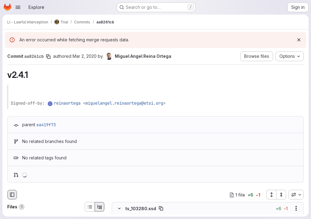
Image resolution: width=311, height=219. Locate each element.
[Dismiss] (298, 39)
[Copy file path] (161, 208)
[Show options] (296, 208)
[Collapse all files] (281, 195)
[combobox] (296, 195)
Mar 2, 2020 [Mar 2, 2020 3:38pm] (85, 56)
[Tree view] (99, 207)
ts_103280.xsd (140, 208)
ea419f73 (46, 124)
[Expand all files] (271, 195)
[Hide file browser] (12, 195)
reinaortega (67, 103)
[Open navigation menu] (18, 7)
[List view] (89, 207)
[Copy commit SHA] (48, 56)
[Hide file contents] (119, 208)
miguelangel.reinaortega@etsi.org (124, 103)
